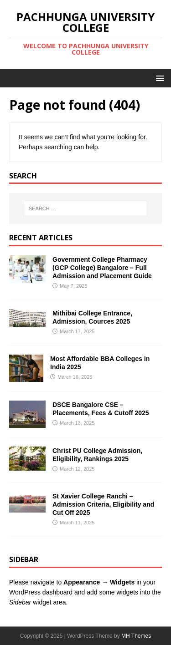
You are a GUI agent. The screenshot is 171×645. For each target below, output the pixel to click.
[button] (158, 77)
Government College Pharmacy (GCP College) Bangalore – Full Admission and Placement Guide (102, 267)
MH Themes (136, 636)
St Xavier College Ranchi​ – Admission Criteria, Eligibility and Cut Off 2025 (103, 504)
